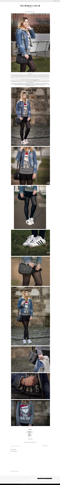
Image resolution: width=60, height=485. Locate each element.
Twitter (27, 442)
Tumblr (29, 442)
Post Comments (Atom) (15, 471)
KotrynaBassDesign (37, 484)
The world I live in (30, 6)
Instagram (25, 442)
